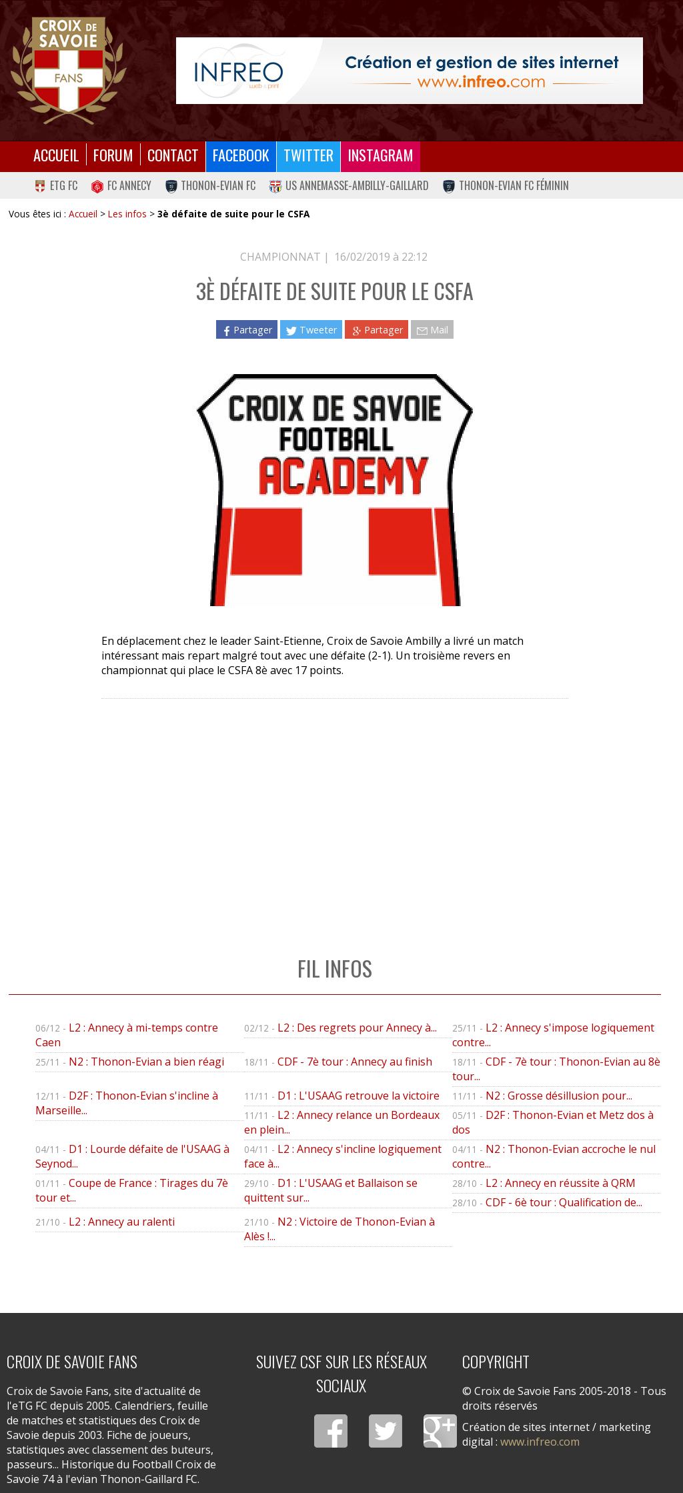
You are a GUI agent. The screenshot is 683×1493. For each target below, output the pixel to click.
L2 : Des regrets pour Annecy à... (357, 1027)
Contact (173, 154)
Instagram (381, 154)
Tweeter (311, 329)
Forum (113, 154)
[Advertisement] (334, 813)
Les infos (127, 213)
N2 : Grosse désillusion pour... (559, 1095)
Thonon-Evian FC (210, 185)
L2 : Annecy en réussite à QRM (561, 1183)
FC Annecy (121, 185)
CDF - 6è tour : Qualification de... (564, 1202)
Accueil (56, 154)
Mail (432, 329)
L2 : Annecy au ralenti (122, 1221)
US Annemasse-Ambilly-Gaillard (349, 185)
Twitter (308, 154)
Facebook (241, 154)
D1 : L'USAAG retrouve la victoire (358, 1095)
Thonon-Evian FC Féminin (505, 185)
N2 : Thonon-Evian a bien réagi (146, 1061)
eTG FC (55, 185)
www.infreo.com (540, 1441)
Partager (246, 329)
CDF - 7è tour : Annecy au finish (354, 1061)
